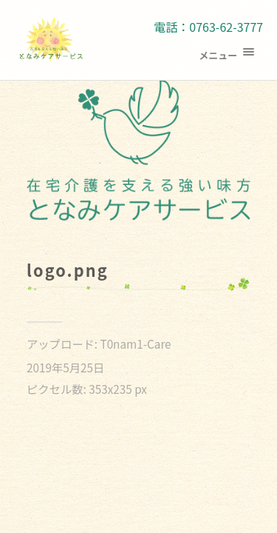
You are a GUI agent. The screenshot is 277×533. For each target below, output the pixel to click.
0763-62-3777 (226, 27)
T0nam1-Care (135, 343)
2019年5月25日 (65, 367)
